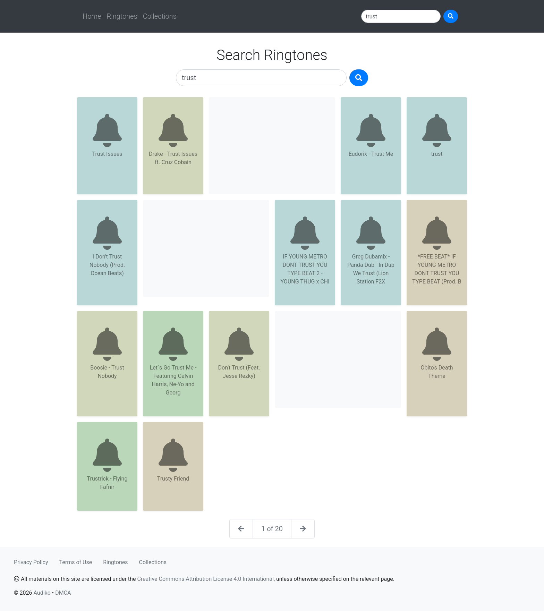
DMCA (63, 592)
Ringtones (122, 16)
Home (92, 16)
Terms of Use (75, 562)
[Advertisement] (272, 145)
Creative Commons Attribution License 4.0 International (205, 579)
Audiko (41, 592)
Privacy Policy (31, 562)
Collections (160, 16)
